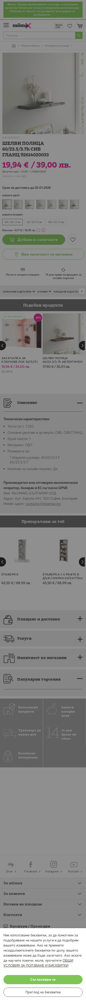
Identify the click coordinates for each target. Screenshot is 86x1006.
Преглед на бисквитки (43, 992)
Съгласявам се (43, 979)
